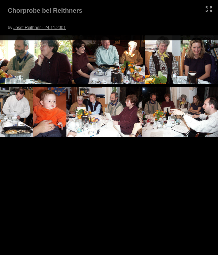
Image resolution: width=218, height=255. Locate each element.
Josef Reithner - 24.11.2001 (39, 27)
